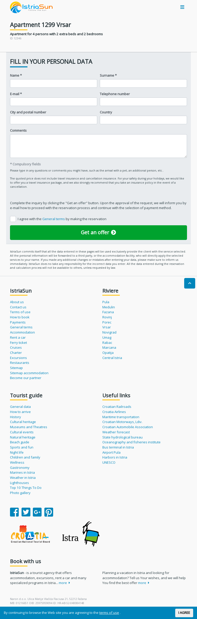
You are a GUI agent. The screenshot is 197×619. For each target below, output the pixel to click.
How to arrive (20, 411)
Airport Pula (111, 452)
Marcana (109, 347)
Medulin (108, 307)
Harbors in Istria (114, 457)
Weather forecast (116, 432)
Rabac (107, 342)
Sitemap (16, 367)
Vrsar (106, 327)
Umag (106, 337)
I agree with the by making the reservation (62, 219)
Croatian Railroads (116, 406)
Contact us (18, 307)
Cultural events (22, 432)
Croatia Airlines (114, 411)
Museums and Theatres (28, 427)
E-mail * (16, 94)
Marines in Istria (22, 472)
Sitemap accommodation (29, 373)
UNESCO (108, 462)
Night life (17, 452)
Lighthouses (19, 482)
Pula (105, 302)
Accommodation (22, 332)
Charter (16, 352)
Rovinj (107, 317)
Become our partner (25, 377)
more (64, 582)
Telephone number (115, 94)
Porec (106, 322)
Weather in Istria (23, 477)
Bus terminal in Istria (118, 447)
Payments (18, 322)
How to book (19, 317)
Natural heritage (22, 437)
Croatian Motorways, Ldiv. (122, 421)
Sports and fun (21, 447)
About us (17, 302)
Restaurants (19, 362)
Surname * (108, 75)
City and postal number (28, 112)
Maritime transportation (120, 417)
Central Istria (112, 357)
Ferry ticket (18, 342)
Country (106, 112)
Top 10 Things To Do (26, 487)
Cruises (16, 347)
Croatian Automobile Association (127, 427)
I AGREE (184, 612)
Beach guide (19, 442)
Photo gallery (20, 492)
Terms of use (20, 312)
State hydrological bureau (122, 437)
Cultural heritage (23, 421)
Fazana (108, 312)
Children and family (25, 457)
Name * (16, 75)
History (15, 417)
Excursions (18, 357)
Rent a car (18, 337)
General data (20, 406)
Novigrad (109, 332)
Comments (18, 130)
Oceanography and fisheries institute (131, 442)
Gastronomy (19, 467)
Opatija (108, 352)
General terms (54, 219)
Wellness (17, 462)
